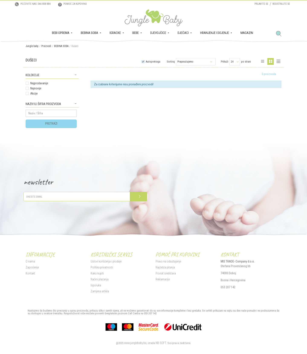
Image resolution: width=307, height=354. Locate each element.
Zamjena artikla (100, 291)
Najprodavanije (39, 83)
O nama (30, 261)
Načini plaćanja (100, 279)
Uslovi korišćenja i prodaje (106, 261)
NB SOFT (161, 343)
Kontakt (30, 273)
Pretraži (51, 123)
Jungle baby (32, 46)
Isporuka (96, 285)
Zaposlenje (32, 267)
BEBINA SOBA (61, 46)
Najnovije (35, 88)
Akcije (34, 93)
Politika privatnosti (102, 267)
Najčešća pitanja (165, 267)
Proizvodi (46, 46)
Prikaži (224, 61)
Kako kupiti (97, 273)
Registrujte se (281, 3)
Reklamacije (163, 279)
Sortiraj (171, 61)
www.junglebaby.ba (135, 343)
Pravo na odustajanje (168, 261)
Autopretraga (153, 61)
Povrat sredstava (166, 273)
